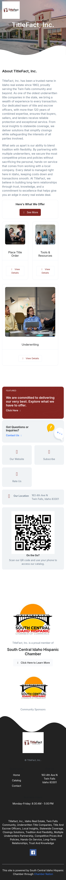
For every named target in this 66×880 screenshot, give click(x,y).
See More (30, 212)
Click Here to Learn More (33, 662)
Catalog (16, 780)
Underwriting (30, 344)
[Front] (11, 10)
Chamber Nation (43, 874)
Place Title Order (15, 254)
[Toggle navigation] (60, 10)
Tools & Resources (45, 254)
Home (16, 774)
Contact (16, 785)
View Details (15, 271)
